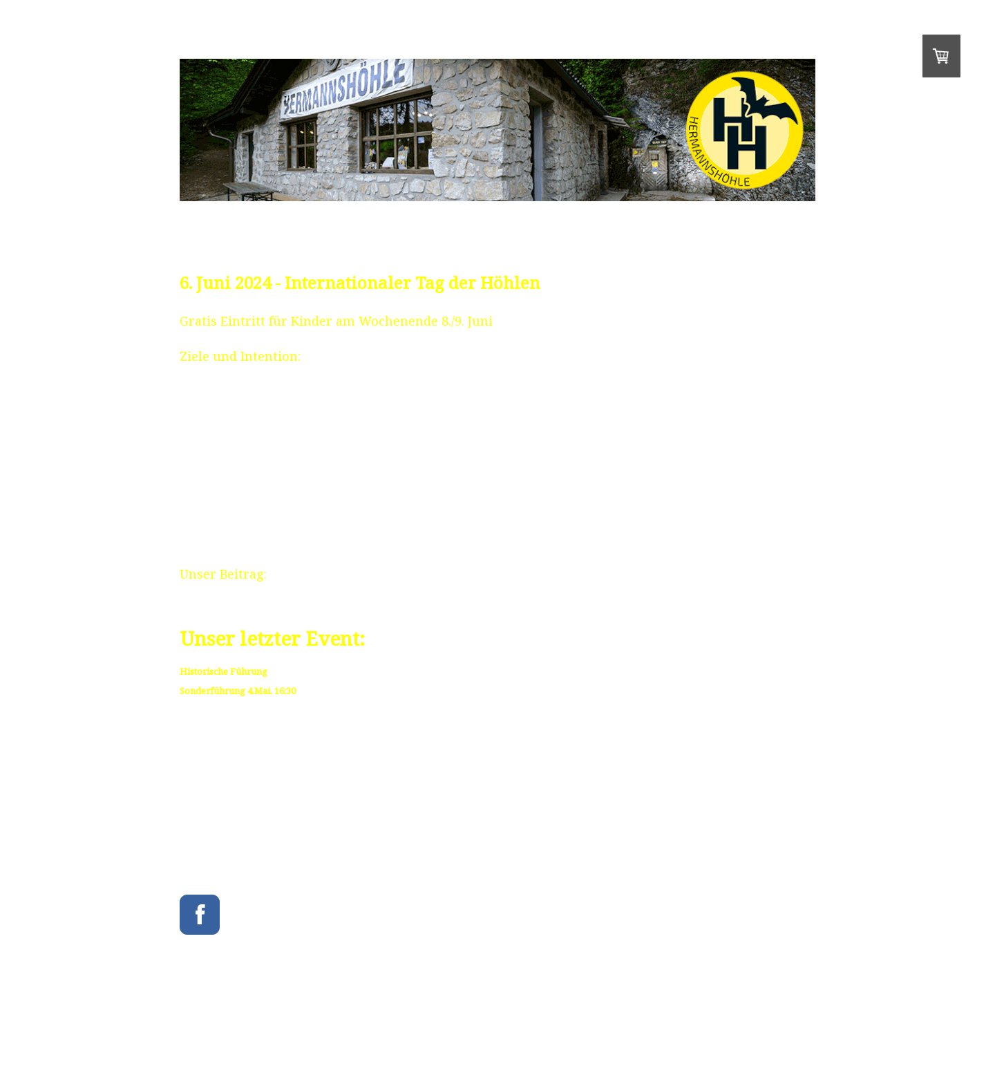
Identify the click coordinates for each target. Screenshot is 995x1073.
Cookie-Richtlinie (436, 1021)
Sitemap (488, 1021)
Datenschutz (377, 1021)
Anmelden (800, 1032)
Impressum (196, 1021)
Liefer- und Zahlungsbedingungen (285, 1021)
